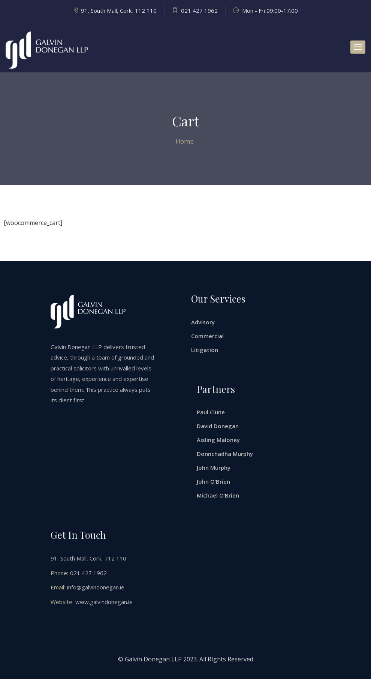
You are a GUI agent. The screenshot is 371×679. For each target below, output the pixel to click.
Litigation (204, 350)
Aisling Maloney (218, 440)
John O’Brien (213, 481)
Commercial (207, 336)
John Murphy (213, 467)
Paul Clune (211, 412)
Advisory (203, 322)
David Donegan (218, 426)
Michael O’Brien (218, 495)
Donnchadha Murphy (225, 453)
